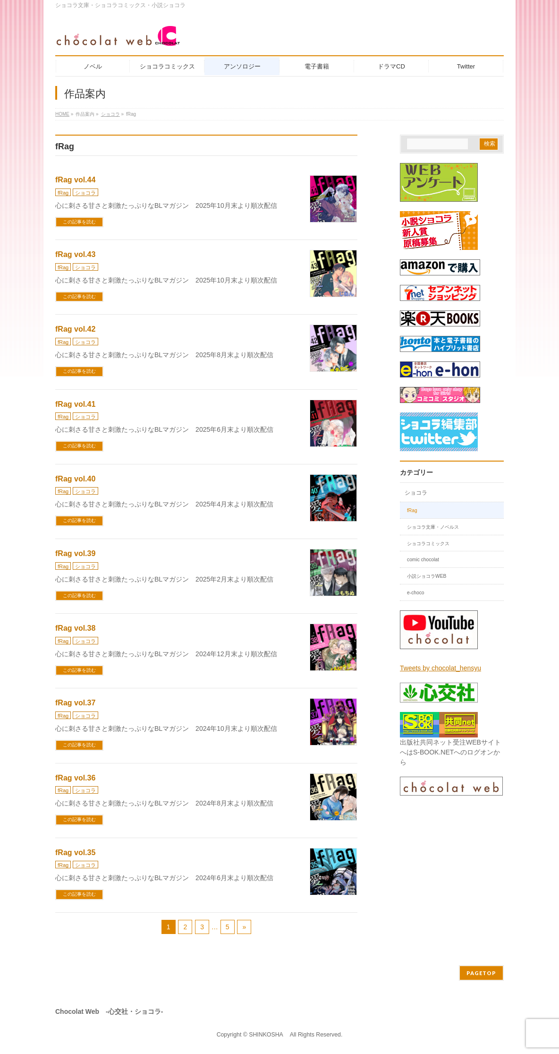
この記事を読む (79, 221)
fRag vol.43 (75, 254)
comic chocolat (423, 559)
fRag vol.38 (75, 628)
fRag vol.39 (75, 553)
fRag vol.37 (75, 703)
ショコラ (85, 193)
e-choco (415, 592)
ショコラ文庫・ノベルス (433, 527)
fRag (63, 193)
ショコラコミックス (428, 543)
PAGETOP (481, 973)
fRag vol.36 (75, 778)
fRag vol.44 (75, 180)
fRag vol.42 (75, 329)
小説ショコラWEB (426, 576)
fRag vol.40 (75, 479)
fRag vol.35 (75, 852)
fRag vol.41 (75, 404)
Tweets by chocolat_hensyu (440, 668)
